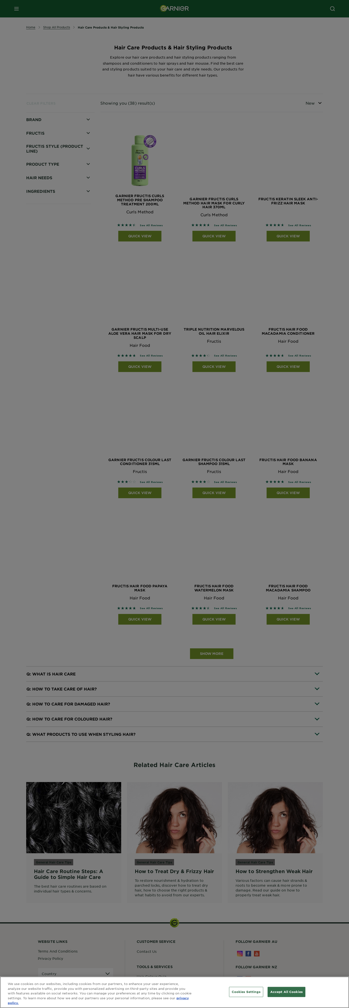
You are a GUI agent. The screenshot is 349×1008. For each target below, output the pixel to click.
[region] (174, 992)
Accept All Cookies (286, 992)
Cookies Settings (246, 992)
